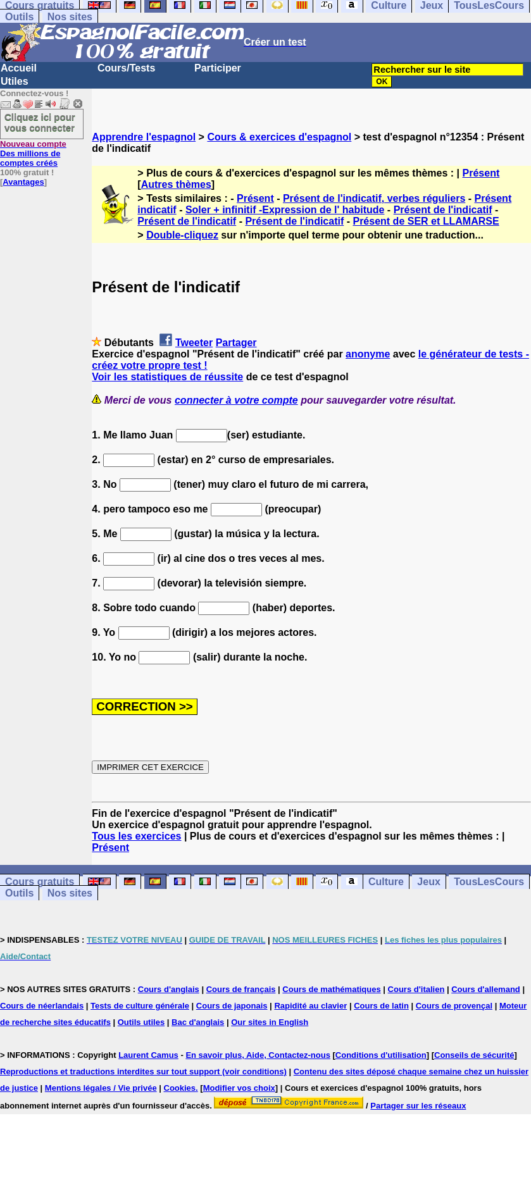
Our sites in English (269, 1022)
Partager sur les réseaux (418, 1105)
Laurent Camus (148, 1055)
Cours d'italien (416, 989)
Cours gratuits (39, 881)
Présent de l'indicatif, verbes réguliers (374, 198)
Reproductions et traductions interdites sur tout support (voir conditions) (143, 1071)
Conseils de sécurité (474, 1055)
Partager (236, 342)
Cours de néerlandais (42, 1005)
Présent (481, 173)
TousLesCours (489, 881)
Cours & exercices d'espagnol (279, 137)
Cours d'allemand (485, 989)
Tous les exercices (136, 836)
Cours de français (241, 989)
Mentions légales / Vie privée (101, 1088)
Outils (19, 16)
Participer (217, 68)
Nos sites (69, 16)
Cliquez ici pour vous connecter (39, 122)
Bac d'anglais (198, 1022)
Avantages (23, 182)
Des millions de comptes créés (33, 153)
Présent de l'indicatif (443, 209)
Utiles (14, 81)
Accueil (19, 68)
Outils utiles (141, 1022)
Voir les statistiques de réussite (167, 376)
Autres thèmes (176, 184)
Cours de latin (381, 1005)
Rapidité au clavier (310, 1005)
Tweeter (194, 342)
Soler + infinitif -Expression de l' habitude (285, 209)
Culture (386, 881)
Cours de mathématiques (331, 989)
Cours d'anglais (168, 989)
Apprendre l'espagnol (144, 137)
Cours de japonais (232, 1005)
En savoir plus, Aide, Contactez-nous (257, 1055)
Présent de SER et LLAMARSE (426, 221)
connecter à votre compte (236, 400)
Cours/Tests (126, 68)
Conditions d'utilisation (381, 1055)
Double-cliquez (182, 235)
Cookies (180, 1088)
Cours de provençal (454, 1005)
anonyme (368, 354)
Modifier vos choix (239, 1088)
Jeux (428, 881)
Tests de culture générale (140, 1005)
